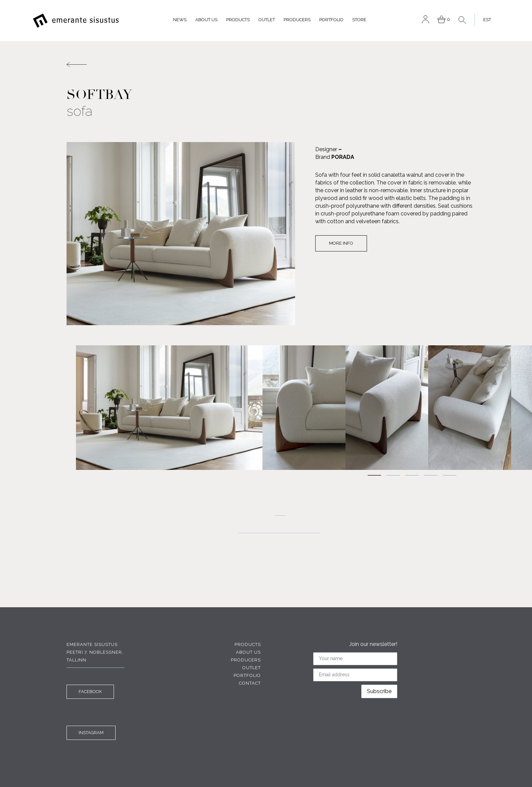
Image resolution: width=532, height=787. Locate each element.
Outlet (266, 19)
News (180, 19)
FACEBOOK (90, 691)
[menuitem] (485, 19)
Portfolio (331, 19)
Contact (250, 683)
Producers (297, 19)
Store (359, 19)
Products (238, 19)
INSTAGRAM (91, 732)
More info (341, 243)
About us (206, 19)
